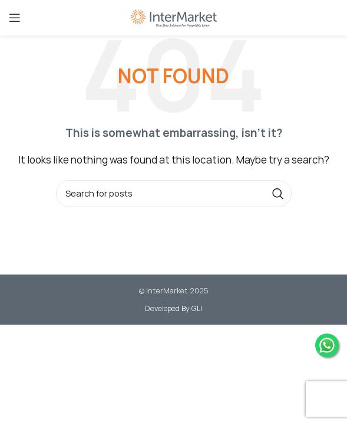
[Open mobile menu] (15, 18)
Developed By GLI (173, 308)
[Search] (174, 193)
